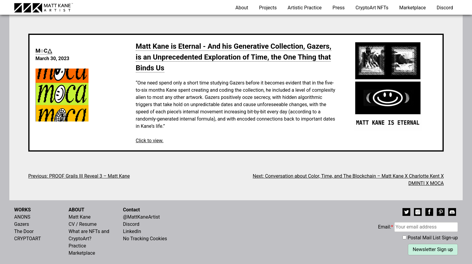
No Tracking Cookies (145, 238)
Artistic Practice (304, 8)
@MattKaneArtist (141, 217)
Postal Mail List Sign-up (433, 238)
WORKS (22, 210)
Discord (445, 8)
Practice (77, 246)
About (241, 8)
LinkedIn (132, 231)
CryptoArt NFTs (372, 8)
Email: (418, 227)
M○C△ (44, 51)
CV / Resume (83, 224)
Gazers (21, 224)
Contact (131, 210)
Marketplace (412, 8)
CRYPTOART (27, 238)
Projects (268, 8)
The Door (24, 231)
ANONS (22, 217)
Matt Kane (80, 217)
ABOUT (76, 210)
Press (339, 8)
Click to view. (149, 140)
